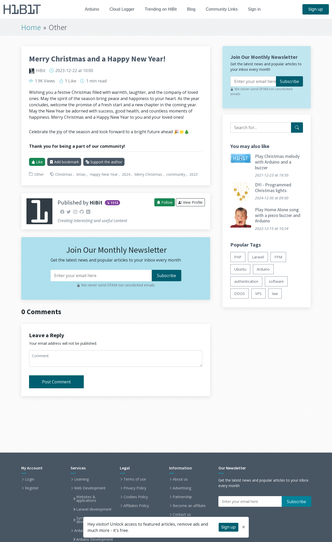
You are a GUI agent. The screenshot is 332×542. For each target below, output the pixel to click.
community (175, 174)
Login (29, 479)
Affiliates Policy (136, 506)
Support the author (104, 161)
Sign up (315, 9)
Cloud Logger (120, 9)
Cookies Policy (135, 497)
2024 (126, 174)
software (276, 281)
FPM (278, 257)
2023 (193, 174)
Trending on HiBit (161, 9)
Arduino (88, 9)
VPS (258, 293)
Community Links (225, 9)
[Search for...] (297, 127)
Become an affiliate (189, 506)
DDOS (239, 293)
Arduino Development (94, 539)
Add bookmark (64, 161)
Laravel (258, 257)
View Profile (190, 202)
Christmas (63, 174)
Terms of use (134, 479)
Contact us (182, 514)
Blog (192, 9)
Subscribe (289, 81)
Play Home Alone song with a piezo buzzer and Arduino (277, 215)
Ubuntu (240, 269)
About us (180, 479)
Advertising (182, 488)
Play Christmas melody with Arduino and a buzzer (277, 161)
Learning (81, 479)
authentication (246, 281)
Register (32, 488)
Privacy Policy (134, 488)
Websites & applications (86, 498)
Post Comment (56, 382)
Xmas (81, 174)
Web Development (90, 488)
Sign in (258, 9)
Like (37, 161)
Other (39, 174)
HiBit (40, 70)
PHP (237, 257)
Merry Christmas (148, 174)
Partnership (182, 497)
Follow (164, 202)
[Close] (244, 527)
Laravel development (94, 509)
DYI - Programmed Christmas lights (273, 187)
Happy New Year (104, 174)
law (275, 293)
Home (31, 27)
